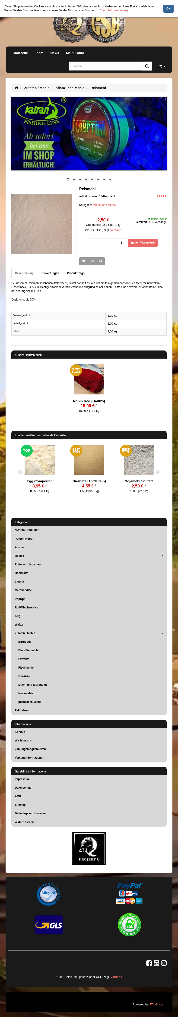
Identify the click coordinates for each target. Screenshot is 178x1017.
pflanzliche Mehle (104, 205)
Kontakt (20, 732)
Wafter (19, 624)
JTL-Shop (156, 1004)
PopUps (20, 599)
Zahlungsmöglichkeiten (30, 749)
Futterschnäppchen (28, 564)
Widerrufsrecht (25, 822)
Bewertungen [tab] (50, 273)
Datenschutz (23, 787)
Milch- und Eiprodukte (33, 684)
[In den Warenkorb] (143, 243)
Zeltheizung (22, 710)
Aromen (20, 547)
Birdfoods (25, 641)
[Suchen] (105, 66)
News (54, 53)
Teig (17, 616)
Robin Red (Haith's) (89, 401)
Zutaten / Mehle (91, 633)
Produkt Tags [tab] (76, 273)
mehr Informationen (114, 10)
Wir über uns (23, 740)
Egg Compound (40, 481)
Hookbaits (21, 573)
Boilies (91, 556)
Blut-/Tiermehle (28, 650)
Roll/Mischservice (26, 607)
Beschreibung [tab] (24, 273)
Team (39, 53)
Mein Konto (75, 53)
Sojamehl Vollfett (139, 481)
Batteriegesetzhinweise (30, 813)
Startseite (20, 53)
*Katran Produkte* (27, 530)
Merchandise (23, 590)
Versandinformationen (29, 757)
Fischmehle (26, 667)
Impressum (22, 779)
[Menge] (108, 242)
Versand (115, 230)
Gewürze (24, 676)
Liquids (20, 581)
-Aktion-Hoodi (24, 538)
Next (157, 472)
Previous (20, 472)
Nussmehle (25, 693)
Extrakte (23, 659)
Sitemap (20, 804)
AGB (18, 796)
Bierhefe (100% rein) (89, 481)
